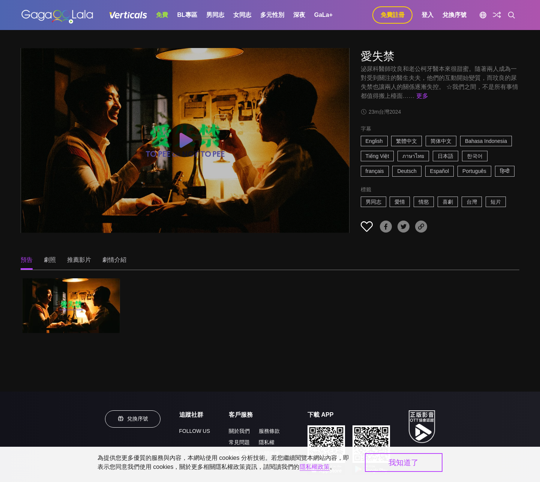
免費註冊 (393, 15)
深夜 (299, 15)
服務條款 (269, 431)
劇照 (50, 260)
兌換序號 (454, 15)
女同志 (242, 15)
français (375, 171)
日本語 (445, 156)
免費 (162, 15)
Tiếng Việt (377, 156)
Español (439, 171)
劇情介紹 (114, 260)
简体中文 (441, 141)
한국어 (475, 156)
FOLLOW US (194, 431)
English (374, 141)
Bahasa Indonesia (486, 141)
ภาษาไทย (413, 156)
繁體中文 (406, 141)
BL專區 (187, 15)
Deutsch (406, 171)
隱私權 (266, 442)
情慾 (423, 202)
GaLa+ (323, 15)
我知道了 (403, 462)
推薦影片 (79, 260)
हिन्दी (505, 171)
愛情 (399, 202)
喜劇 (447, 202)
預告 (27, 260)
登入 (428, 15)
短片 (495, 202)
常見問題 (239, 442)
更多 (422, 96)
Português (474, 171)
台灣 (471, 202)
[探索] (497, 15)
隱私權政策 (315, 467)
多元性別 (272, 15)
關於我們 (239, 431)
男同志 (215, 15)
